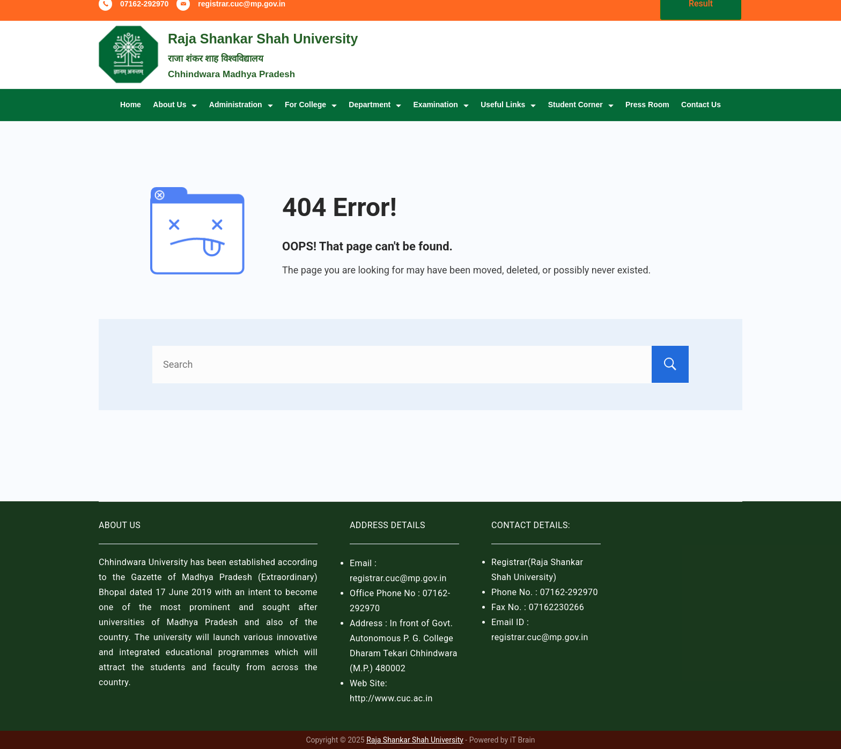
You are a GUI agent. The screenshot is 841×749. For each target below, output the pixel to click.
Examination (441, 118)
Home (130, 118)
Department (375, 118)
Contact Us (701, 118)
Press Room (647, 118)
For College (311, 118)
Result (701, 17)
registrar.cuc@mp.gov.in (241, 17)
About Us (175, 118)
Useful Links (508, 118)
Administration (241, 118)
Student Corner (581, 118)
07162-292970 (144, 17)
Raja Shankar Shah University (263, 52)
